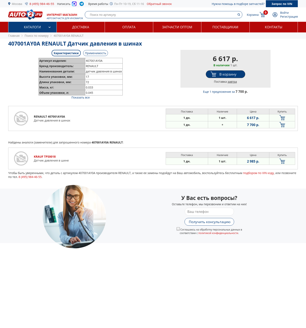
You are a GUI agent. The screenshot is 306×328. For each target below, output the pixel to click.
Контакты (273, 27)
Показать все (80, 97)
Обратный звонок (159, 4)
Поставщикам (225, 27)
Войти (284, 13)
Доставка (80, 27)
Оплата (128, 27)
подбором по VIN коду (258, 173)
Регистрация (289, 16)
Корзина (253, 15)
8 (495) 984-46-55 (41, 4)
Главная (14, 36)
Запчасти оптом (177, 27)
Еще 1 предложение (225, 92)
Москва (17, 4)
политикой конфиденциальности (218, 233)
